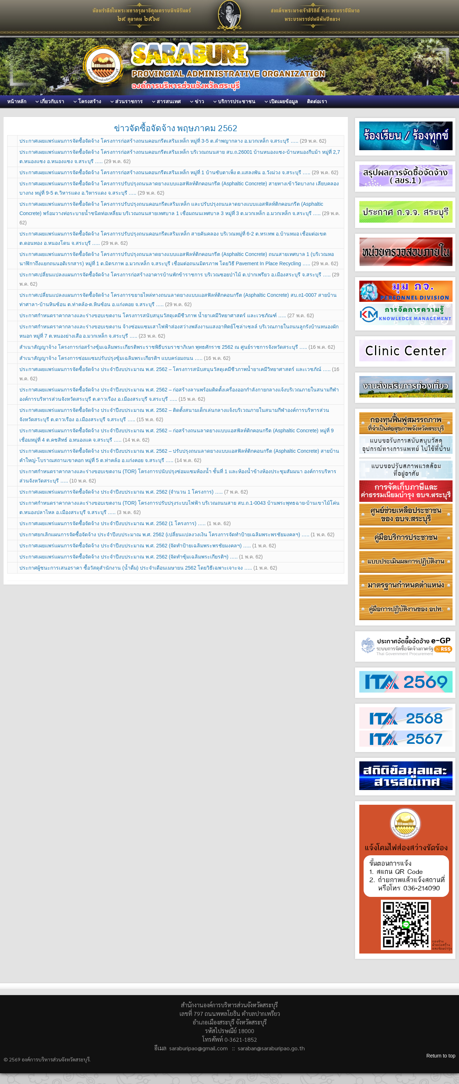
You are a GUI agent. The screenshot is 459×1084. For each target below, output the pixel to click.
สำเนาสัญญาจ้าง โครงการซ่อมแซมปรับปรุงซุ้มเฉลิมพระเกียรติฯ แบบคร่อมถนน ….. (124, 358)
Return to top (440, 1056)
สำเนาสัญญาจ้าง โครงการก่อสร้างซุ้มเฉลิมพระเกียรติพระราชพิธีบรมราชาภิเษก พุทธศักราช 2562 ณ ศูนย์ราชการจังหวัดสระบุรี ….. (177, 347)
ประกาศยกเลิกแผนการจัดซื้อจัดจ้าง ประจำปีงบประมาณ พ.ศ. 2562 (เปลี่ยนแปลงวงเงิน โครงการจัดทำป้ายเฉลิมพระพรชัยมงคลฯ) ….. (177, 534)
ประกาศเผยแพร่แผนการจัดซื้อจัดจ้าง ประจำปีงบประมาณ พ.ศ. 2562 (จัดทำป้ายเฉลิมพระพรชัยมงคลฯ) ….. (147, 545)
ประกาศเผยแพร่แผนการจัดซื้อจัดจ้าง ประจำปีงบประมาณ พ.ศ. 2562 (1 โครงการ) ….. (125, 523)
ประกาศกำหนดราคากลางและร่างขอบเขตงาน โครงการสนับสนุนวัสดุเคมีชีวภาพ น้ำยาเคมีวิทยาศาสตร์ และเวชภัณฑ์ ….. (166, 315)
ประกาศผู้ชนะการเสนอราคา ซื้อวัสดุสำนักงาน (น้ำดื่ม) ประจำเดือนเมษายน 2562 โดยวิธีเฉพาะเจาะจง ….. (148, 568)
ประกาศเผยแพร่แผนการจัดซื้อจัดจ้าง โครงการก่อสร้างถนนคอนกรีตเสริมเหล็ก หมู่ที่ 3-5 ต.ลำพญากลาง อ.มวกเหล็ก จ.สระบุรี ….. (172, 141)
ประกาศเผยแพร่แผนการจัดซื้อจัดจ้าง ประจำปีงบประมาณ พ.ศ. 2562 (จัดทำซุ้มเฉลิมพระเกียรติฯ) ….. (141, 557)
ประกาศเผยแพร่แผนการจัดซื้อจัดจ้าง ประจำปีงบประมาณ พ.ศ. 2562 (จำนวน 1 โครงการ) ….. (133, 492)
